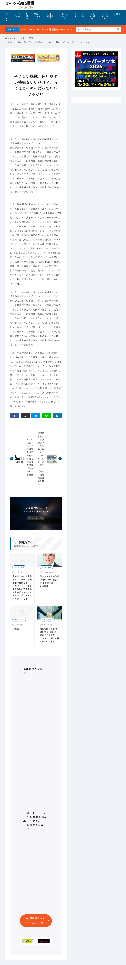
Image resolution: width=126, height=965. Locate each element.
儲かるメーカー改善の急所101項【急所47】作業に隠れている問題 (49, 581)
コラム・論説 (92, 16)
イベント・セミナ (64, 16)
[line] (46, 415)
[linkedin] (57, 415)
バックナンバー (104, 16)
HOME (7, 17)
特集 (83, 15)
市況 (75, 15)
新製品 (27, 16)
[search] (118, 29)
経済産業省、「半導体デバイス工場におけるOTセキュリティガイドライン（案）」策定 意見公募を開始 (41, 459)
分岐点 (15, 628)
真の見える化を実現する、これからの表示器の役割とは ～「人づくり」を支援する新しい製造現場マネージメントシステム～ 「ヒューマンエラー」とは (22, 587)
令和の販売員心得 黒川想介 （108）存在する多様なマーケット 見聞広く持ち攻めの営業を (49, 635)
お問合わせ (117, 15)
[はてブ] (35, 415)
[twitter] (25, 415)
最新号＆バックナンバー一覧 (35, 920)
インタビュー (17, 15)
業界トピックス (37, 16)
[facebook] (14, 415)
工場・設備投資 (50, 16)
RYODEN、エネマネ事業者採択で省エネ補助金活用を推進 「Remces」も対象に (30, 458)
